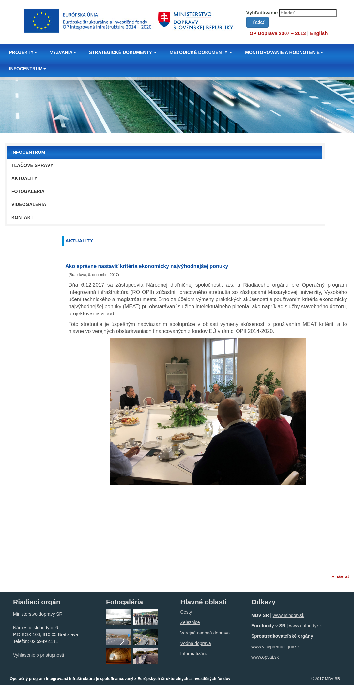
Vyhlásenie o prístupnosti (38, 655)
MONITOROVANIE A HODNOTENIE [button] (284, 52)
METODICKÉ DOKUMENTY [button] (201, 52)
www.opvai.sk (265, 657)
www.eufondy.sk (305, 625)
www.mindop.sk (288, 615)
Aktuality (24, 178)
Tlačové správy (32, 165)
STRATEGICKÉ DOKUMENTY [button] (123, 52)
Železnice (190, 622)
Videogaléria (28, 204)
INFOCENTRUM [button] (27, 68)
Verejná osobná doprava (205, 632)
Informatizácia (194, 653)
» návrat (340, 576)
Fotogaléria (28, 191)
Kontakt (22, 217)
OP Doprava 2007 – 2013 (278, 33)
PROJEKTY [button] (23, 52)
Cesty (186, 612)
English (319, 33)
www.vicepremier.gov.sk (275, 646)
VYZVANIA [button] (63, 52)
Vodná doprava (195, 643)
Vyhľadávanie (262, 12)
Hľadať (258, 22)
